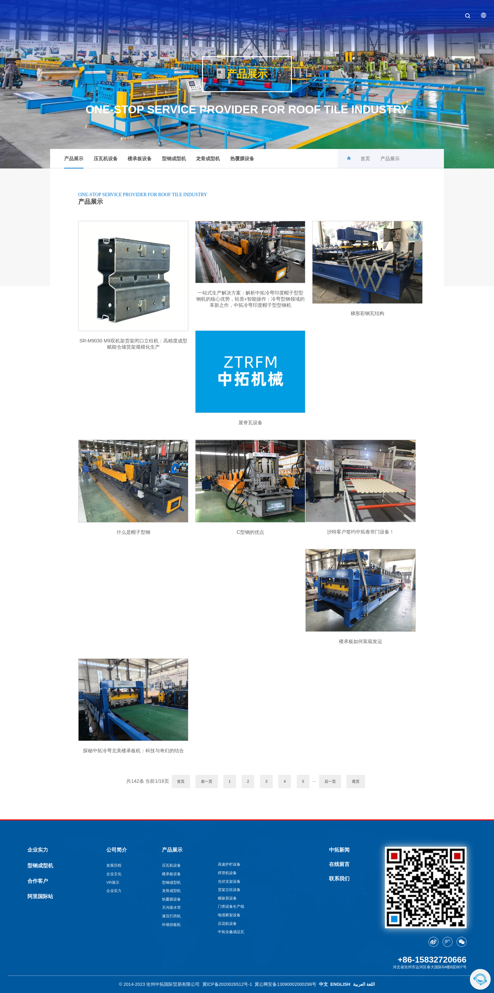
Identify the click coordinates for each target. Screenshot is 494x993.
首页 (365, 158)
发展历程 (113, 865)
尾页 (356, 781)
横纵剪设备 (227, 898)
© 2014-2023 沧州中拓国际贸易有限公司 (159, 984)
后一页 (330, 781)
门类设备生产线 (231, 906)
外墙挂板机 (171, 924)
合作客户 (37, 881)
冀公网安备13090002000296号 (285, 984)
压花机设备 (227, 923)
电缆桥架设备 (229, 915)
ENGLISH (340, 984)
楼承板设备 (140, 158)
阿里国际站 (40, 896)
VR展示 (112, 882)
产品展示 (73, 162)
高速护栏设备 (229, 864)
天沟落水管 (171, 907)
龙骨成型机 (208, 158)
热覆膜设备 (242, 158)
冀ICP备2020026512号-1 (227, 984)
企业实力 (37, 850)
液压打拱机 (171, 916)
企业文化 (113, 874)
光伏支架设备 (229, 881)
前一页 (206, 781)
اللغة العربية (364, 984)
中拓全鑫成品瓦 (231, 932)
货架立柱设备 (229, 890)
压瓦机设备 (106, 158)
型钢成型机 (174, 158)
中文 (323, 984)
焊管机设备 (227, 873)
